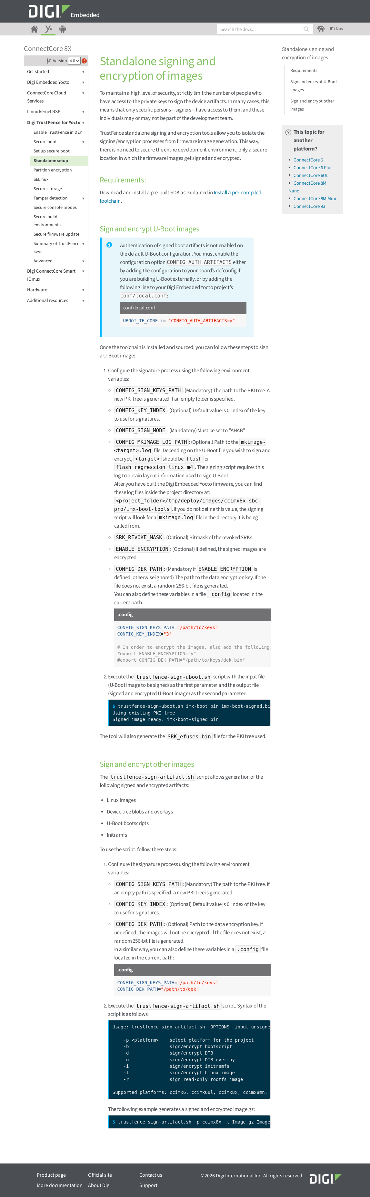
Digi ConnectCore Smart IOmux (56, 275)
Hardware (56, 290)
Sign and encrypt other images (312, 105)
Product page (51, 1175)
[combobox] (265, 29)
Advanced (59, 261)
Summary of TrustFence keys (59, 247)
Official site (100, 1175)
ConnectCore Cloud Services (56, 96)
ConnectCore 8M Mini (315, 198)
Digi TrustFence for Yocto (56, 123)
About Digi (99, 1185)
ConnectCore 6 (308, 160)
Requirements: (304, 70)
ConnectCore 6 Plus (313, 167)
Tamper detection (59, 198)
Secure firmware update (56, 234)
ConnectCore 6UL (311, 175)
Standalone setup (51, 161)
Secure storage (48, 189)
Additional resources (56, 301)
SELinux (41, 179)
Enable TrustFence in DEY (58, 132)
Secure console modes (55, 207)
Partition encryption (53, 170)
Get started (56, 72)
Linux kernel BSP (56, 112)
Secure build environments (47, 221)
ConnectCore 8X (47, 49)
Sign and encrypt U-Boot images (313, 86)
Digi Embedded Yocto (56, 82)
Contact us (150, 1175)
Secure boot (59, 142)
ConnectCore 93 (309, 206)
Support (148, 1185)
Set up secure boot (52, 151)
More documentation (60, 1185)
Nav (336, 29)
